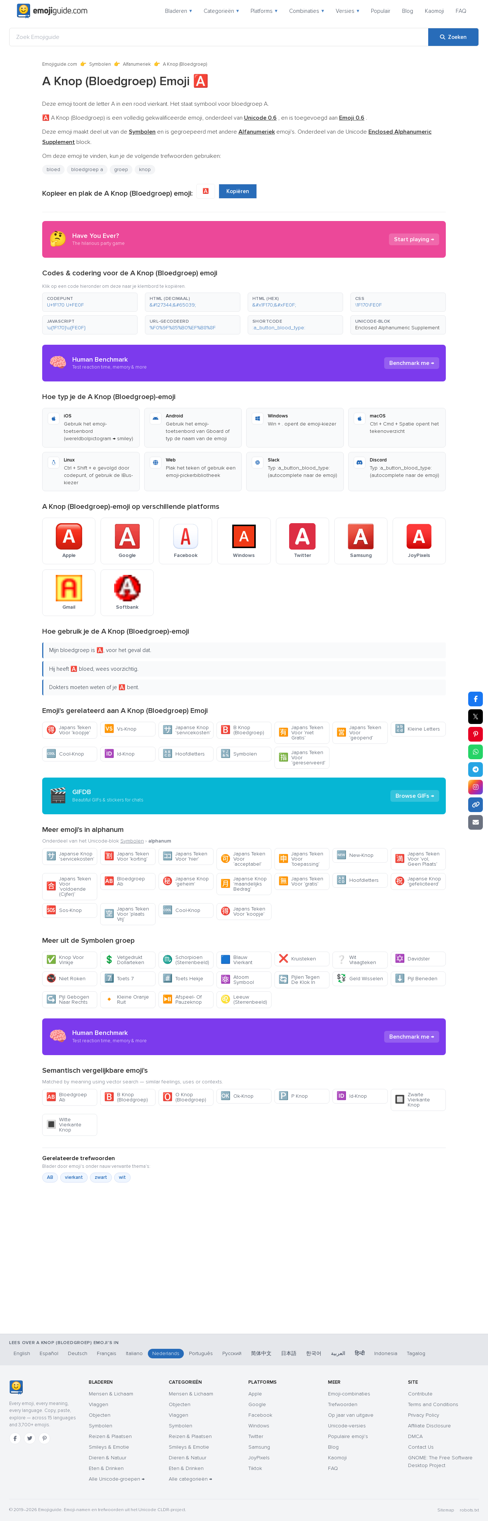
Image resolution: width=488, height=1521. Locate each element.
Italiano (134, 1353)
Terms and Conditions (433, 1404)
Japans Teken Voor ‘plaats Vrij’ (126, 914)
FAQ (461, 11)
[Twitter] (30, 1438)
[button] (90, 302)
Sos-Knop (64, 910)
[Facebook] (15, 1438)
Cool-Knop (65, 754)
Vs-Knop (120, 729)
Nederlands (165, 1353)
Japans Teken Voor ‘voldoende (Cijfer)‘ (68, 886)
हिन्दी (360, 1353)
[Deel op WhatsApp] (475, 752)
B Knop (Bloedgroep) (242, 730)
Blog (407, 11)
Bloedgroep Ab (124, 881)
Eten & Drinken (106, 1468)
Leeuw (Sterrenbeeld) (244, 999)
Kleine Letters (417, 729)
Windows (258, 1426)
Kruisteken (297, 959)
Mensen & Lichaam (111, 1394)
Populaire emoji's (348, 1436)
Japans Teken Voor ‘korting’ (126, 856)
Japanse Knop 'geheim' (186, 881)
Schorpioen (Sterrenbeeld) (186, 960)
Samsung (259, 1447)
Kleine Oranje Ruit (126, 999)
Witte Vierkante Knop (63, 1124)
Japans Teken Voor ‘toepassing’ (300, 859)
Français (106, 1353)
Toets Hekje (183, 979)
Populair (380, 11)
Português (201, 1353)
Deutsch (77, 1353)
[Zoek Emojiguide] (219, 37)
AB (50, 1177)
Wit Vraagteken (356, 960)
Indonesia (385, 1353)
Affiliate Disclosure (429, 1426)
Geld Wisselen (359, 979)
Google (257, 1404)
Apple (255, 1394)
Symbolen (100, 64)
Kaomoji (434, 11)
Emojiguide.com (59, 64)
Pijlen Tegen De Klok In (299, 979)
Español (49, 1353)
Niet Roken (65, 979)
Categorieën (221, 11)
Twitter (255, 1436)
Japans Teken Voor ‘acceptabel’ (243, 859)
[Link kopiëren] (475, 804)
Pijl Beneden (416, 979)
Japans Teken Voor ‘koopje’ (68, 730)
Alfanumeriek (137, 64)
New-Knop (355, 855)
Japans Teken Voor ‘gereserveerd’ (301, 757)
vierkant (74, 1177)
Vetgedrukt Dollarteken (124, 960)
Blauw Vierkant (236, 960)
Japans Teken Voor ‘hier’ (185, 856)
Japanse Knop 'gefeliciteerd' (418, 881)
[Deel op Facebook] (475, 699)
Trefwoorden (342, 1404)
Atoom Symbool (237, 979)
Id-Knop (119, 754)
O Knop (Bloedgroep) (184, 1097)
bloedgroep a (87, 169)
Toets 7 (119, 979)
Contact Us (421, 1447)
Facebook (260, 1415)
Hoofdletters (184, 754)
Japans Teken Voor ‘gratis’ (300, 881)
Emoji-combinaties (349, 1394)
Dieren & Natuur (107, 1458)
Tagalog (416, 1353)
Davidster (412, 959)
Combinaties (306, 11)
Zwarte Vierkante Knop (412, 1099)
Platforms (264, 11)
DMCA (415, 1436)
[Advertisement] (244, 1295)
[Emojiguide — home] (52, 11)
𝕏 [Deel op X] (475, 717)
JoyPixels (259, 1458)
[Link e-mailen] (475, 822)
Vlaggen (98, 1404)
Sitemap (445, 1510)
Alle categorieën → (190, 1479)
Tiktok (255, 1468)
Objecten (99, 1415)
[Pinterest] (44, 1438)
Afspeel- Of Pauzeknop (182, 999)
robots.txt (469, 1510)
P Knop (293, 1096)
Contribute (420, 1394)
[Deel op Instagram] (475, 787)
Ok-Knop (237, 1096)
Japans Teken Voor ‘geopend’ (358, 732)
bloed (53, 169)
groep (121, 169)
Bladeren (178, 11)
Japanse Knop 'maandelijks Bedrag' (244, 884)
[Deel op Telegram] (475, 769)
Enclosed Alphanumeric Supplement (397, 328)
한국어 (313, 1353)
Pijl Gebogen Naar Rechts (67, 999)
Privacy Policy (423, 1415)
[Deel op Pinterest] (475, 734)
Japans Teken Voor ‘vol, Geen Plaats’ (417, 859)
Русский (231, 1353)
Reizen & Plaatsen (110, 1436)
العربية (338, 1353)
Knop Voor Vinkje (65, 960)
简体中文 (261, 1353)
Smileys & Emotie (109, 1447)
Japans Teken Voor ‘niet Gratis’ (300, 732)
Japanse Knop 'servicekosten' (187, 730)
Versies (347, 11)
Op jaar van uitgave (351, 1415)
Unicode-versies (347, 1426)
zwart (101, 1177)
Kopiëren (237, 191)
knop (145, 169)
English (22, 1353)
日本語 (288, 1353)
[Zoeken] (453, 37)
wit (122, 1177)
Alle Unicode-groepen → (117, 1479)
